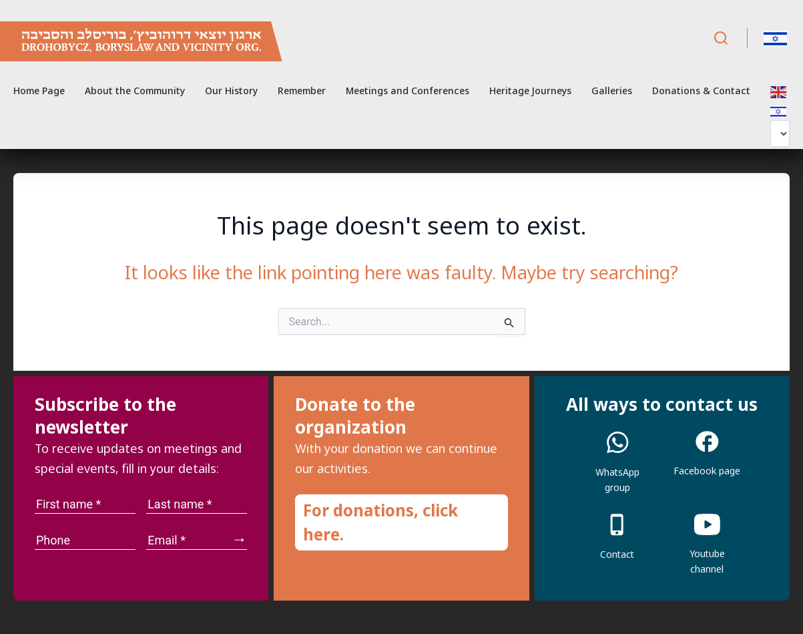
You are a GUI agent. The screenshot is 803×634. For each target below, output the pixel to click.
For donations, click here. (380, 522)
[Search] (721, 38)
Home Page (39, 90)
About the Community (135, 90)
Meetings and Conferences (407, 90)
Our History (231, 90)
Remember (302, 90)
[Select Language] (780, 133)
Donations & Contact (701, 90)
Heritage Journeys (530, 90)
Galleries (611, 90)
